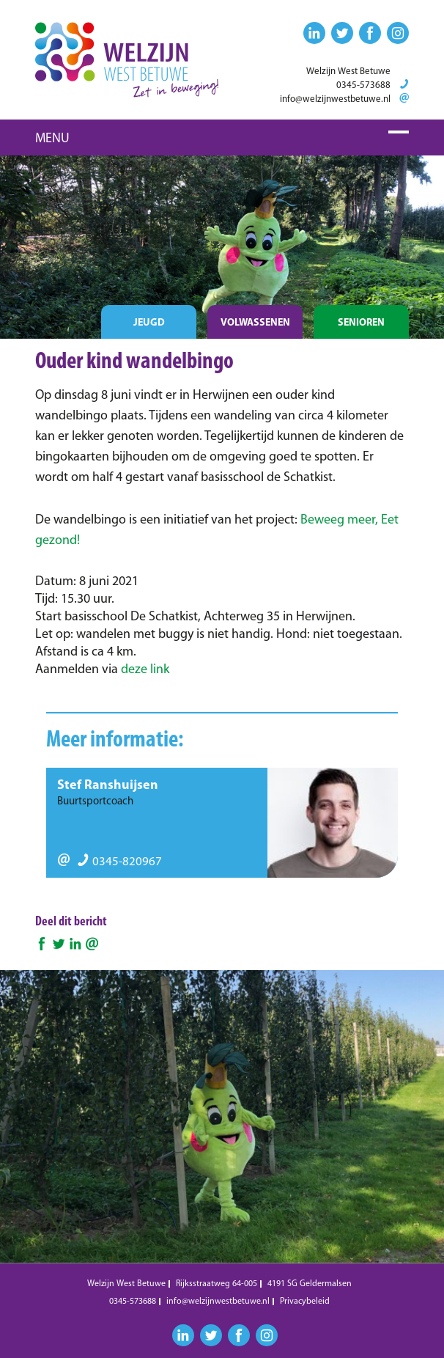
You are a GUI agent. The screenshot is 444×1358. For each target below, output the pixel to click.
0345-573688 (363, 85)
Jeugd (149, 323)
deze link (145, 670)
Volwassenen (255, 323)
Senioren (361, 323)
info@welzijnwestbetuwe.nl (335, 99)
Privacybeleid (305, 1301)
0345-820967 (119, 862)
